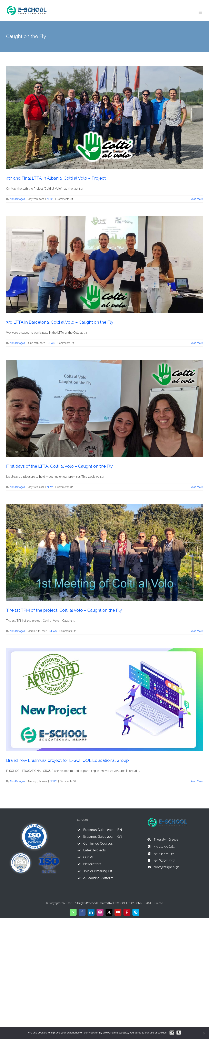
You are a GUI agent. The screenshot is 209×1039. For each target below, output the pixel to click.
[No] (204, 1033)
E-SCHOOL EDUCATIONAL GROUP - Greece (138, 903)
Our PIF (88, 857)
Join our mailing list (97, 871)
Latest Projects (94, 850)
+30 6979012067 (164, 860)
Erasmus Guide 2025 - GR (102, 837)
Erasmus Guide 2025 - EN (102, 830)
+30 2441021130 (164, 853)
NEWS (50, 199)
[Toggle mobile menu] (201, 12)
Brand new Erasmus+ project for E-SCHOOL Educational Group (67, 760)
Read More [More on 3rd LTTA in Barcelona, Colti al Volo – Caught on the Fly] (196, 343)
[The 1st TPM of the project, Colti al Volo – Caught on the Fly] (104, 552)
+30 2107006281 (164, 846)
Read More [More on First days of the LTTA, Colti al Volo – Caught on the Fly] (196, 487)
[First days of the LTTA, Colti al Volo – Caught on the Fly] (104, 408)
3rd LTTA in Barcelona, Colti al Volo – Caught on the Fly (59, 322)
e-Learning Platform (98, 878)
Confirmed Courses (98, 843)
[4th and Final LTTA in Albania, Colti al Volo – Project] (104, 117)
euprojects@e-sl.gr (166, 867)
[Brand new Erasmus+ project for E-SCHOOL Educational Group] (104, 699)
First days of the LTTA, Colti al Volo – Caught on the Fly (59, 466)
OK (172, 1032)
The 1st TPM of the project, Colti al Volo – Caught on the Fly (64, 610)
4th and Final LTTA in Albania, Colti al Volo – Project (56, 178)
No (178, 1032)
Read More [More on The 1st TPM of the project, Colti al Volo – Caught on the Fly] (196, 631)
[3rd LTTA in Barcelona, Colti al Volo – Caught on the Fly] (104, 264)
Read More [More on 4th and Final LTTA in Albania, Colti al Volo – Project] (196, 199)
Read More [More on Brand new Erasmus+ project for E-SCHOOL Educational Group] (196, 781)
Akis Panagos (17, 199)
